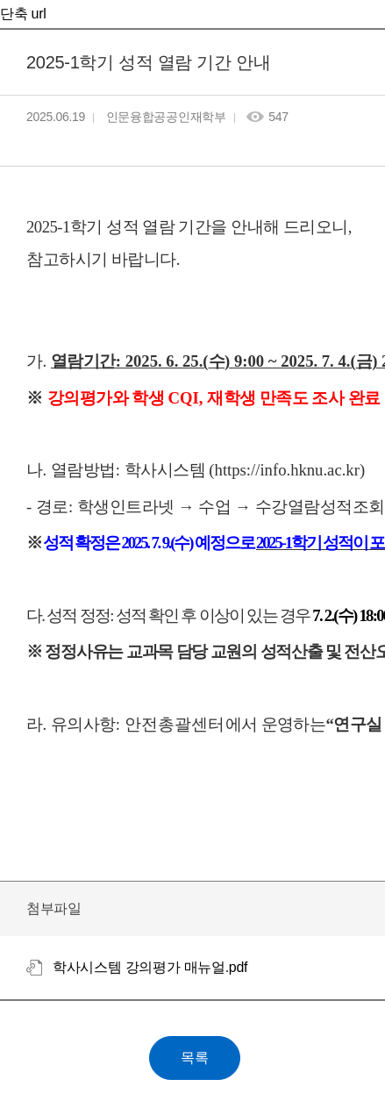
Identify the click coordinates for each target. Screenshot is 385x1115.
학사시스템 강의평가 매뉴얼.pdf (150, 967)
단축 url (23, 13)
